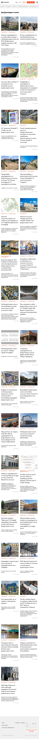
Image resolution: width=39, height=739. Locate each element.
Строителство (12, 32)
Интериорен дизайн (23, 6)
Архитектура (33, 6)
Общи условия (5, 725)
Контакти (17, 722)
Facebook (23, 722)
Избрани (8, 6)
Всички (14, 6)
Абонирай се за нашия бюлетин (31, 730)
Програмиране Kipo (33, 735)
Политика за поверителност (8, 727)
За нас (3, 722)
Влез (24, 2)
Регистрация (31, 2)
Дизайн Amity (27, 735)
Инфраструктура (24, 471)
